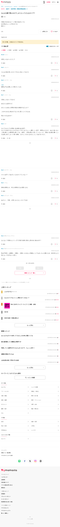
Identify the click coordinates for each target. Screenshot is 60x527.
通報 (2, 31)
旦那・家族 (4, 395)
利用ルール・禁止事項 (6, 452)
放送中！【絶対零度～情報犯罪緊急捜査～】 (17, 9)
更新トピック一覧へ (30, 273)
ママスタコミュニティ (6, 510)
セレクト (3, 438)
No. (2, 54)
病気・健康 (4, 400)
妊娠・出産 (34, 421)
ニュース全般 (34, 387)
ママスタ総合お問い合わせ (6, 485)
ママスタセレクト (5, 507)
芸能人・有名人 (35, 391)
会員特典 (3, 479)
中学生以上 (4, 430)
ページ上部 (30, 519)
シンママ (33, 430)
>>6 (2, 84)
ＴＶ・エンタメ (5, 391)
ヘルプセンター (4, 477)
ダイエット (4, 404)
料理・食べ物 (34, 395)
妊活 (2, 421)
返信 (4, 63)
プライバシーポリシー (6, 496)
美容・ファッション (36, 400)
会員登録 (48, 2)
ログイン (54, 2)
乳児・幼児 (4, 425)
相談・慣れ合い (35, 408)
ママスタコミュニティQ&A (7, 455)
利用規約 (3, 493)
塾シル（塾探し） (5, 513)
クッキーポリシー (5, 499)
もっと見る (30, 325)
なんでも (3, 387)
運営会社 (3, 487)
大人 (2, 413)
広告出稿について (5, 482)
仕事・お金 (34, 404)
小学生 (33, 425)
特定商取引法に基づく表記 (6, 501)
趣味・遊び (4, 408)
